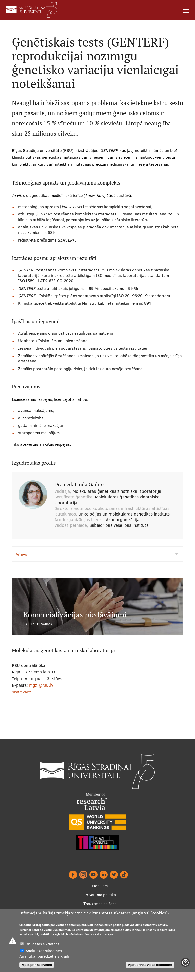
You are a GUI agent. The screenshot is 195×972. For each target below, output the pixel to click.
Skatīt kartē (22, 692)
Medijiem (100, 885)
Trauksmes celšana (100, 903)
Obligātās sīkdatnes (42, 944)
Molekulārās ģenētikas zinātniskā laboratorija (116, 491)
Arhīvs (21, 554)
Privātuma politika (100, 894)
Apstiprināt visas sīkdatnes (150, 965)
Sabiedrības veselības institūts (118, 525)
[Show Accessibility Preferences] (185, 962)
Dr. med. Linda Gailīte (79, 484)
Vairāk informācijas (99, 934)
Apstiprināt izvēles (37, 965)
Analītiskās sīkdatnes (44, 950)
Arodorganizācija (122, 519)
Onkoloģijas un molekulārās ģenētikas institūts (124, 514)
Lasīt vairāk (41, 624)
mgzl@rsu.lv (41, 685)
